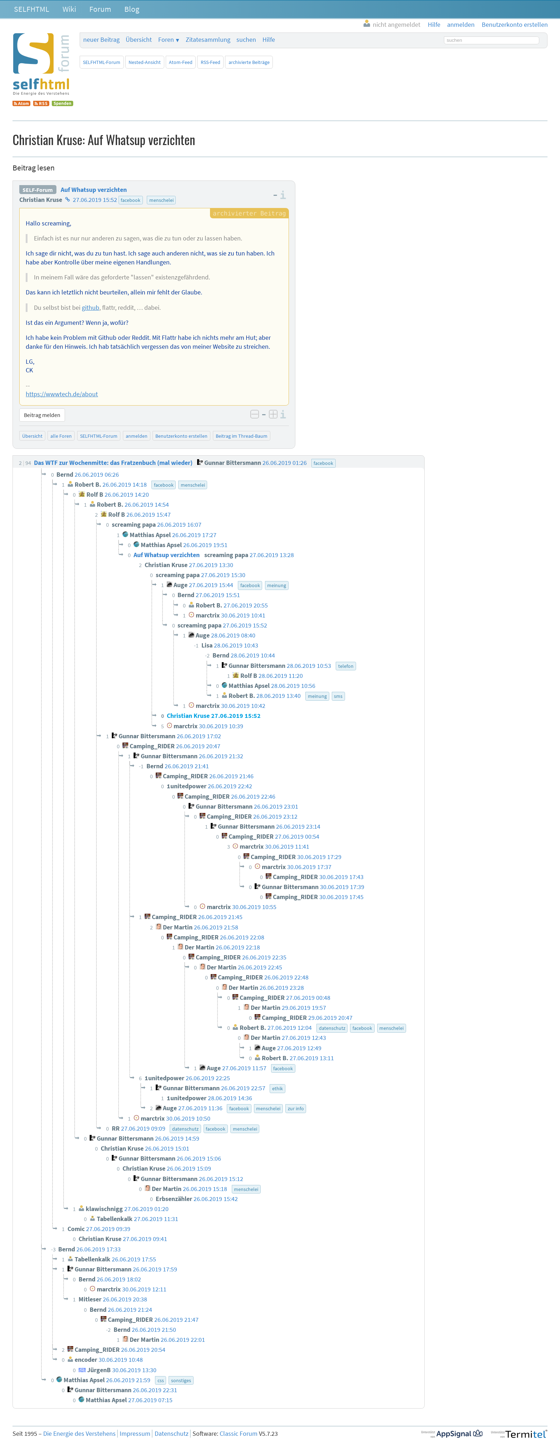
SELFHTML (31, 9)
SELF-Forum (37, 189)
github (90, 308)
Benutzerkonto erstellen (181, 436)
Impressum (135, 1434)
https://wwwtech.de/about (62, 394)
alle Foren (61, 436)
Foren (166, 40)
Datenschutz (172, 1434)
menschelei (161, 200)
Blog (131, 9)
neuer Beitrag (101, 40)
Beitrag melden (42, 414)
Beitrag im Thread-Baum (242, 436)
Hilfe (268, 40)
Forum (100, 9)
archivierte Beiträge (249, 62)
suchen (246, 40)
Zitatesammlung (208, 40)
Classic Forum (239, 1434)
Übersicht (139, 40)
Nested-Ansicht (145, 62)
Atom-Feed (180, 62)
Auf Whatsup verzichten (94, 190)
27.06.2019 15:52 (95, 200)
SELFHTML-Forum (101, 62)
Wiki (69, 9)
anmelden (137, 436)
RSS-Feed (210, 62)
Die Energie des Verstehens (79, 1434)
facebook (130, 200)
